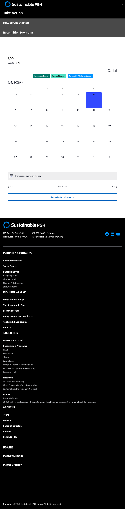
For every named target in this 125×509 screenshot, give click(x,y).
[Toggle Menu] (119, 4)
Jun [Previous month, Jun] (10, 187)
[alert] (62, 176)
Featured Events (58, 76)
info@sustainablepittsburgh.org (47, 236)
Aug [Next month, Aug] (114, 187)
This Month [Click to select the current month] (62, 187)
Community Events (41, 76)
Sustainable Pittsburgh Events (80, 76)
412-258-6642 (38, 233)
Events (11, 63)
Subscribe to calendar (61, 197)
